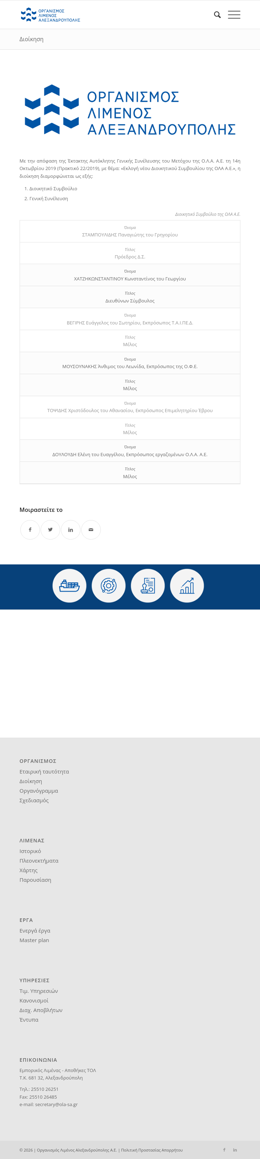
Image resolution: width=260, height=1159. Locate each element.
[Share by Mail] (91, 530)
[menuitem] (214, 14)
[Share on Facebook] (30, 530)
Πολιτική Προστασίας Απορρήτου (152, 1150)
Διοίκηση (32, 39)
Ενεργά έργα (35, 930)
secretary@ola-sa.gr (56, 1104)
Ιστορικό (30, 850)
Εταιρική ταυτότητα (44, 771)
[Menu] (230, 14)
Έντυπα (29, 1019)
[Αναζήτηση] (214, 14)
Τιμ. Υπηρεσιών (39, 990)
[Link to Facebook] (224, 1149)
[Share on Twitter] (50, 530)
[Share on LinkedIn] (70, 530)
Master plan (34, 940)
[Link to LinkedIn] (235, 1149)
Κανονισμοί (34, 1000)
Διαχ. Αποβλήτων (41, 1009)
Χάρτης (28, 870)
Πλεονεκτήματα (39, 860)
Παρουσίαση (35, 879)
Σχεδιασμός (34, 800)
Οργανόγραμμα (39, 790)
